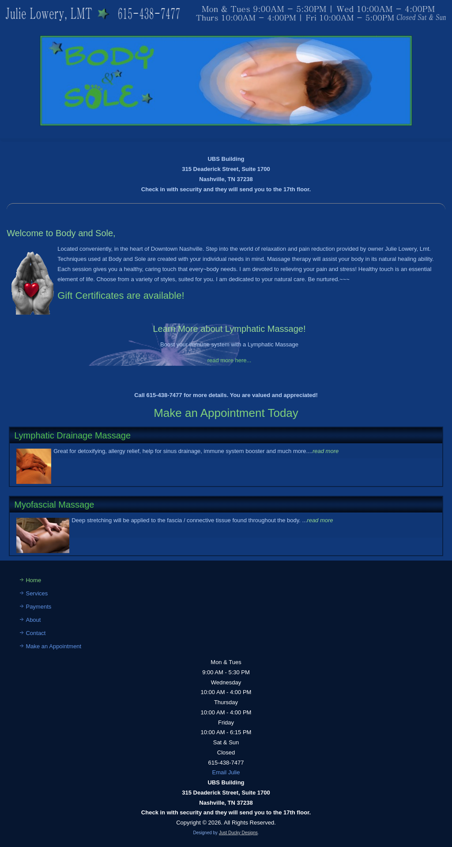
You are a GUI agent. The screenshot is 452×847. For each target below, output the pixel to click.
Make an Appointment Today (226, 413)
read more (326, 451)
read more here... (229, 360)
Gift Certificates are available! (120, 295)
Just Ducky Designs (238, 832)
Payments (38, 606)
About (33, 620)
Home (33, 580)
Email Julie (226, 772)
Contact (35, 633)
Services (37, 593)
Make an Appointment (53, 646)
